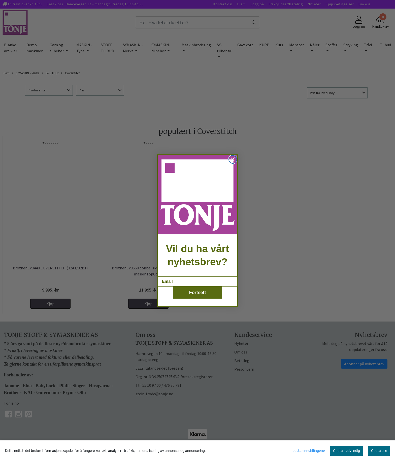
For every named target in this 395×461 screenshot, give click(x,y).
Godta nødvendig (346, 451)
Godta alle (379, 451)
